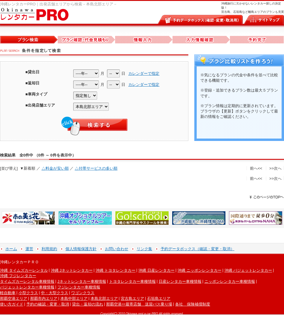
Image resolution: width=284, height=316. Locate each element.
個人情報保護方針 (81, 249)
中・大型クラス (54, 293)
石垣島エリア (158, 298)
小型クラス (28, 293)
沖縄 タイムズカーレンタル (24, 270)
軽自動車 (8, 293)
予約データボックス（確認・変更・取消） (197, 249)
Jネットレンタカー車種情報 (81, 281)
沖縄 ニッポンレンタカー (200, 270)
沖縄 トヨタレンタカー (116, 270)
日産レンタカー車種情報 (180, 281)
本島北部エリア (104, 298)
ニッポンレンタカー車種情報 (229, 281)
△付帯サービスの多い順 (96, 168)
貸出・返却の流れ (87, 304)
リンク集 (144, 249)
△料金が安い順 (55, 168)
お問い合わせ (116, 249)
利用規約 (49, 249)
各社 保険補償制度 (192, 304)
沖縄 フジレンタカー (18, 276)
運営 (29, 249)
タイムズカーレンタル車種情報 (27, 281)
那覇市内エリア (43, 298)
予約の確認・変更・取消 (47, 304)
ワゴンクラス (82, 293)
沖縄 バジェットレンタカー (248, 270)
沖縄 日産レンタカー (156, 270)
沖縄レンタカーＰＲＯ (19, 262)
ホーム (11, 249)
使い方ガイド (11, 304)
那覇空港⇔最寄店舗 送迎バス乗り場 (139, 304)
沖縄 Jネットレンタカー (72, 270)
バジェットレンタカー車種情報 (27, 287)
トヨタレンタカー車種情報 (132, 281)
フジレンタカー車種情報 (78, 287)
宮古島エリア (132, 298)
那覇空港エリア (13, 298)
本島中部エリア (74, 298)
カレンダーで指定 (143, 73)
